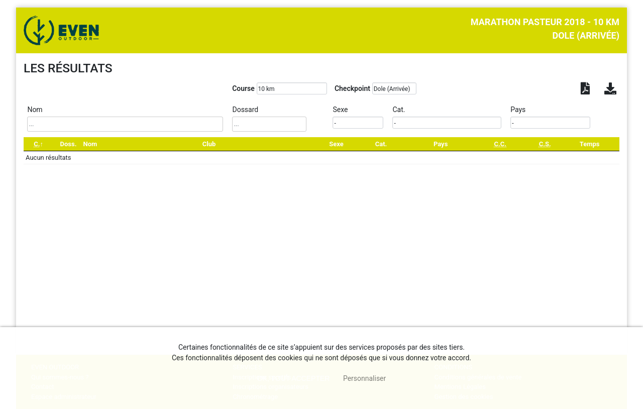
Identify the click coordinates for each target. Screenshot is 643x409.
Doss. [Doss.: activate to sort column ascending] (68, 144)
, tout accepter (293, 378)
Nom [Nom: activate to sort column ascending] (90, 144)
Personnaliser (364, 378)
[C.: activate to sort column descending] (38, 144)
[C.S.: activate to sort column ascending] (545, 144)
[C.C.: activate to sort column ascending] (500, 144)
